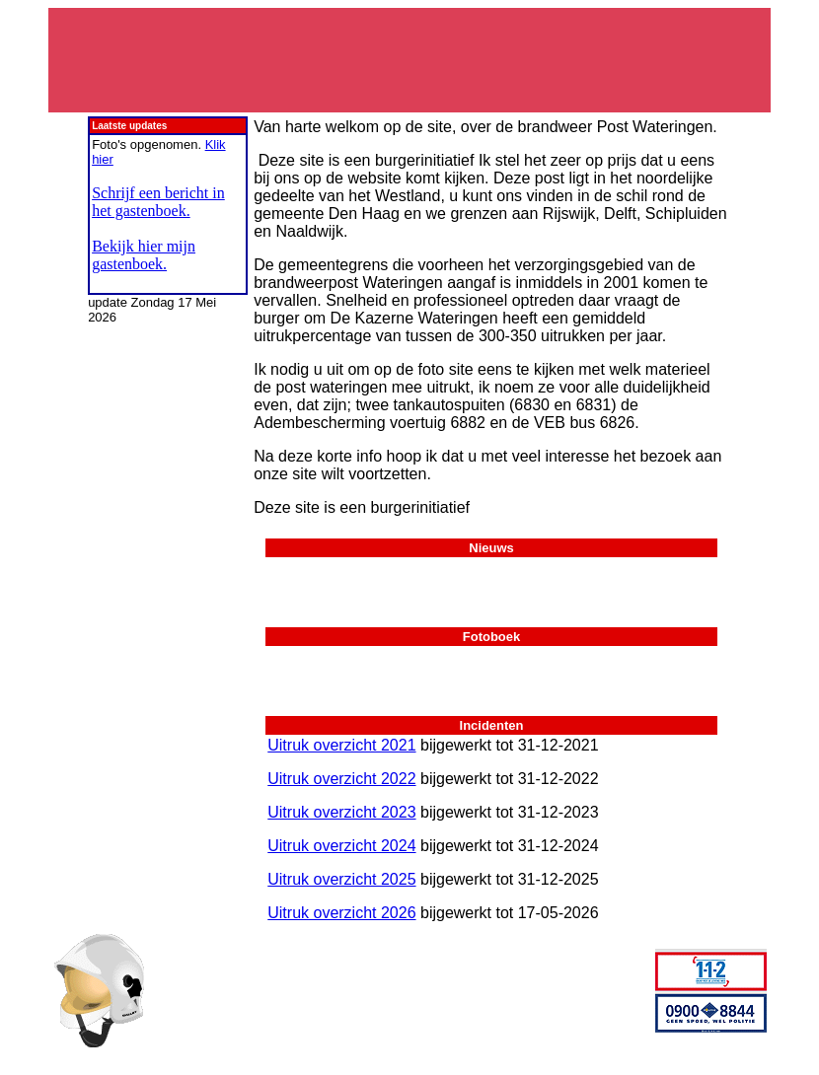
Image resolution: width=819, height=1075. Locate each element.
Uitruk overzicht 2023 (341, 812)
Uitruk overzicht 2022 (341, 778)
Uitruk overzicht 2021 (341, 745)
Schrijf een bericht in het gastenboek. (158, 201)
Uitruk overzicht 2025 (341, 879)
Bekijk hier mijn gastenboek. (143, 255)
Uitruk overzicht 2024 (341, 845)
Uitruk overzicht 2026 (341, 912)
